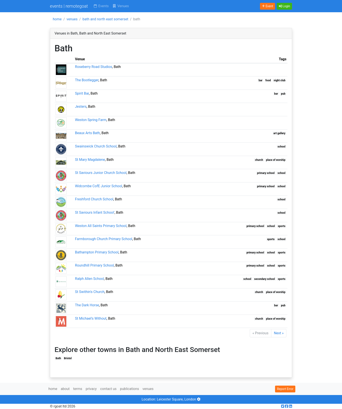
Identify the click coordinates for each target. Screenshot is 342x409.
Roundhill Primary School (94, 265)
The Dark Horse (87, 305)
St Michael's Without (91, 318)
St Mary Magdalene (90, 160)
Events (101, 6)
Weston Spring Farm (90, 120)
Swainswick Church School (96, 146)
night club (279, 80)
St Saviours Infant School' (95, 212)
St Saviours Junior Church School (101, 173)
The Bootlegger (87, 80)
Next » (279, 333)
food (268, 80)
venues (72, 19)
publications (129, 389)
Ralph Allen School (89, 279)
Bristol (68, 358)
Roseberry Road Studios (93, 67)
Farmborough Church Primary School (103, 239)
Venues (120, 6)
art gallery (280, 133)
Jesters (81, 106)
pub (283, 93)
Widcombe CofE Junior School (98, 186)
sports (282, 226)
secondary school (264, 279)
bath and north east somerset (105, 19)
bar (261, 80)
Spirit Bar (82, 93)
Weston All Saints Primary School (101, 226)
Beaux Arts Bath (87, 133)
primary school (266, 173)
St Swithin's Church (89, 292)
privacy (91, 389)
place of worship (276, 159)
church (259, 159)
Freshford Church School (94, 199)
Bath (58, 358)
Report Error (285, 389)
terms (77, 389)
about (65, 389)
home (57, 19)
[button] (284, 6)
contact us (108, 389)
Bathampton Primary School (97, 252)
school (282, 146)
